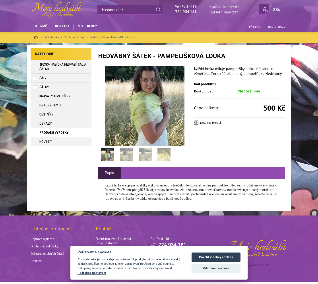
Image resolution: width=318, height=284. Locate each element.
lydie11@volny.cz (227, 12)
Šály (43, 80)
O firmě (42, 27)
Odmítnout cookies (216, 268)
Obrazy (45, 125)
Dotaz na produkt (211, 124)
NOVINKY (45, 143)
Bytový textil (50, 107)
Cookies (36, 262)
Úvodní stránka (46, 39)
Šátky (44, 89)
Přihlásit (256, 26)
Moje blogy (92, 27)
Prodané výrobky (74, 39)
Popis (109, 174)
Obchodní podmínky (44, 248)
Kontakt (65, 27)
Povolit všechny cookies (216, 257)
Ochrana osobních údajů (47, 255)
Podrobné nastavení (92, 272)
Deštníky (46, 116)
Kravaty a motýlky (55, 98)
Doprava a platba (42, 241)
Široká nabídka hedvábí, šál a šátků (62, 68)
